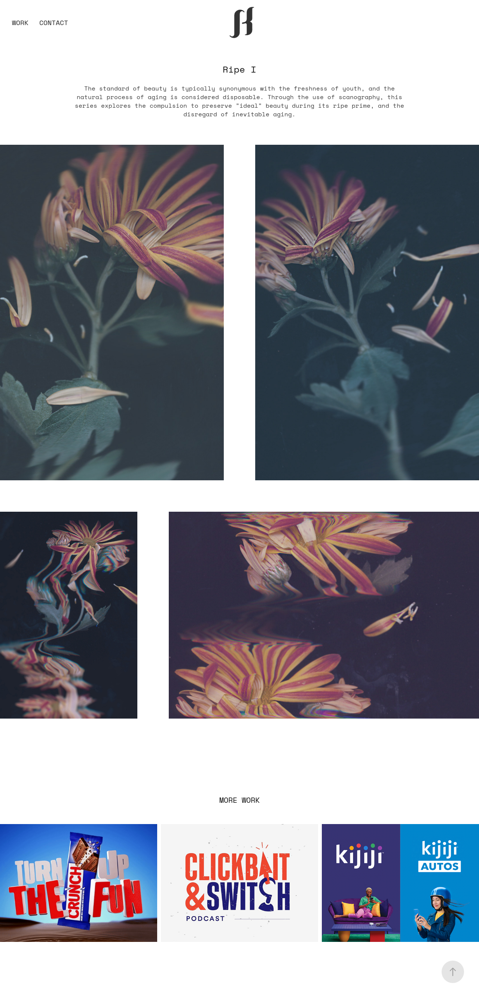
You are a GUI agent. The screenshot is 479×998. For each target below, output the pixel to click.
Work (20, 22)
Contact (53, 22)
